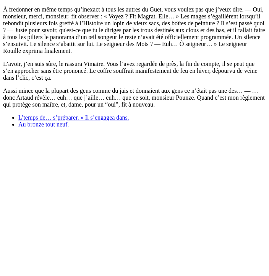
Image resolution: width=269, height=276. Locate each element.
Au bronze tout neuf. (43, 124)
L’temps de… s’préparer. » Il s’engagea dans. (73, 117)
